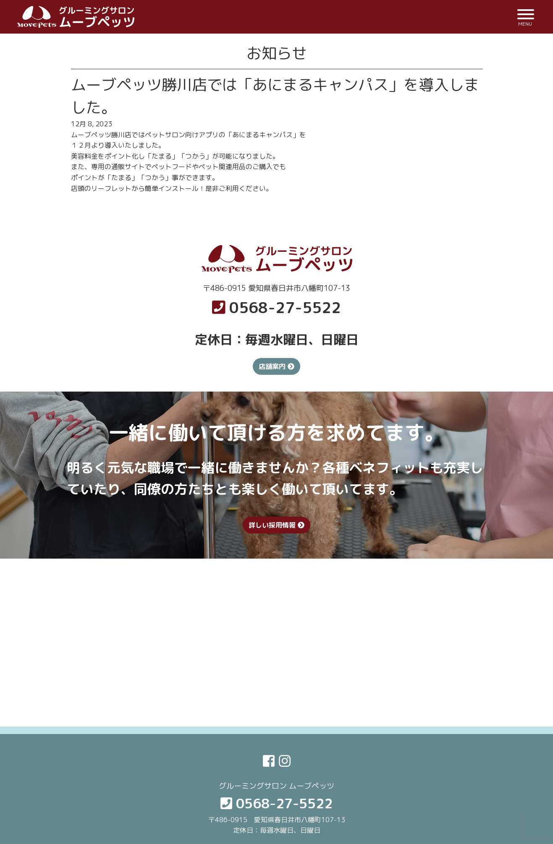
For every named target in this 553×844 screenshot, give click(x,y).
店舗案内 (276, 366)
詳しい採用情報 (276, 525)
